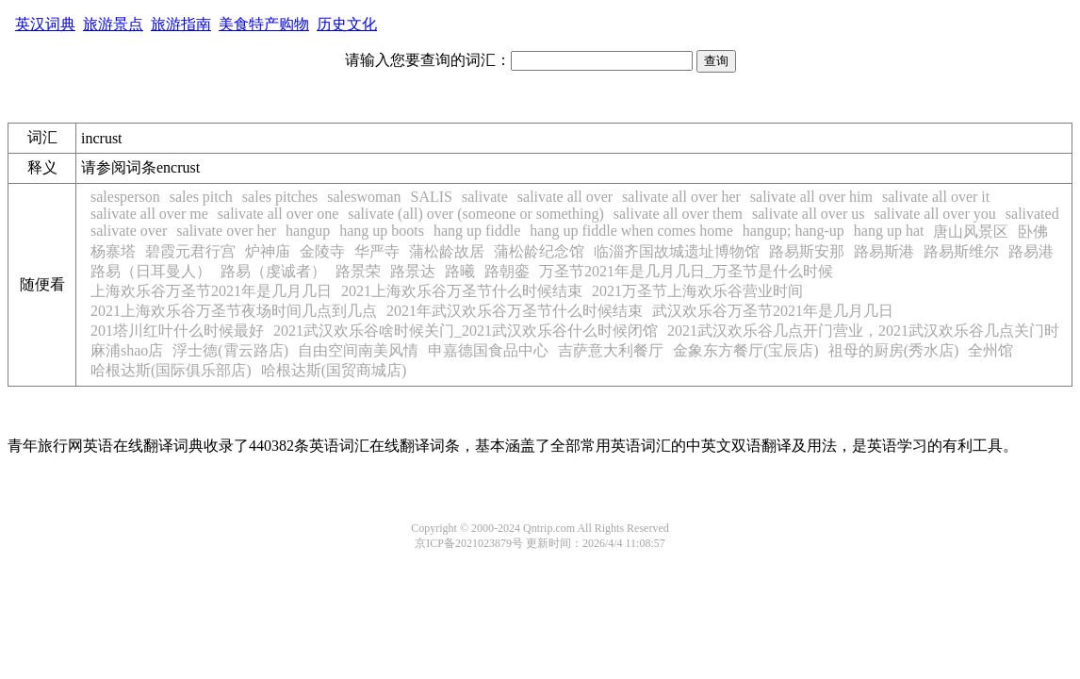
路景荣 (358, 271)
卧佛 (1033, 232)
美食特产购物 (264, 24)
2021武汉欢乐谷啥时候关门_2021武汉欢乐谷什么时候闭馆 (465, 331)
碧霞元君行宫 (190, 251)
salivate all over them (678, 214)
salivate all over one (278, 214)
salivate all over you (935, 214)
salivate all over (565, 197)
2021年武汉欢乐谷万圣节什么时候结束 (514, 311)
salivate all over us (808, 214)
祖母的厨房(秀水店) (893, 350)
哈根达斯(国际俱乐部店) (171, 370)
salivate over (128, 231)
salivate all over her (681, 197)
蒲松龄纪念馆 (539, 251)
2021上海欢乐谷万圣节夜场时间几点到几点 (233, 311)
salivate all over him (811, 197)
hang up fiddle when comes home (631, 231)
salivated (1032, 214)
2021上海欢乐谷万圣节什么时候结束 (461, 291)
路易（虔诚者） (273, 271)
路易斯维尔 (961, 251)
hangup (308, 231)
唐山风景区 (970, 232)
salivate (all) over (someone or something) (475, 214)
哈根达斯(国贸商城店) (334, 370)
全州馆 (990, 350)
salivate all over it (936, 197)
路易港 (1031, 251)
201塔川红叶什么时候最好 (177, 331)
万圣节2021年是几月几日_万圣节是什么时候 (686, 271)
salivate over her (226, 231)
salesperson (125, 197)
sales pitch (201, 197)
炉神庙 (267, 251)
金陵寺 (322, 251)
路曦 (460, 271)
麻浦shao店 (126, 350)
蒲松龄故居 (446, 251)
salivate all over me (149, 214)
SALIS (430, 197)
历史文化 (347, 24)
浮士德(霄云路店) (230, 350)
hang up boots (381, 231)
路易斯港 (884, 251)
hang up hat (889, 231)
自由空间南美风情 (358, 350)
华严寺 (377, 251)
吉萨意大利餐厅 (610, 350)
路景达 (412, 271)
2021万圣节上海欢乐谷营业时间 (697, 291)
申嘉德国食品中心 (488, 350)
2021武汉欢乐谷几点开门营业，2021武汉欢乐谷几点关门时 (863, 331)
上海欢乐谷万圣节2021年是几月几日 (211, 291)
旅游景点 (113, 24)
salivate (485, 197)
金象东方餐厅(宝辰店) (746, 350)
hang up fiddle (477, 231)
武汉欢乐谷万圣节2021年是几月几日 (772, 311)
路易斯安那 (806, 251)
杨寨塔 (113, 251)
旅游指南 (181, 24)
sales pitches (280, 197)
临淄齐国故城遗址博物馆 (677, 251)
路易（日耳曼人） (150, 271)
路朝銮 (507, 271)
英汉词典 (45, 24)
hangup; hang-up (793, 231)
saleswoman (364, 197)
